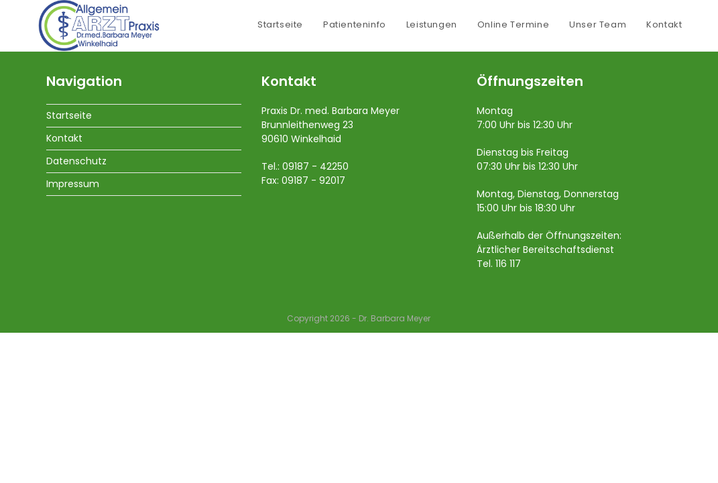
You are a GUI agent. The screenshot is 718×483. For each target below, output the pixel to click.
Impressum (72, 334)
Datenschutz (76, 311)
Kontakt (64, 288)
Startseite (69, 265)
